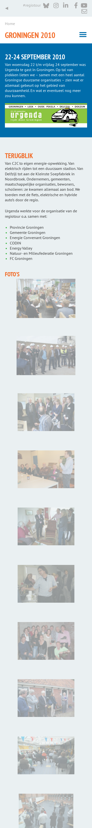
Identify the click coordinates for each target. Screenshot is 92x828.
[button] (83, 34)
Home (10, 23)
